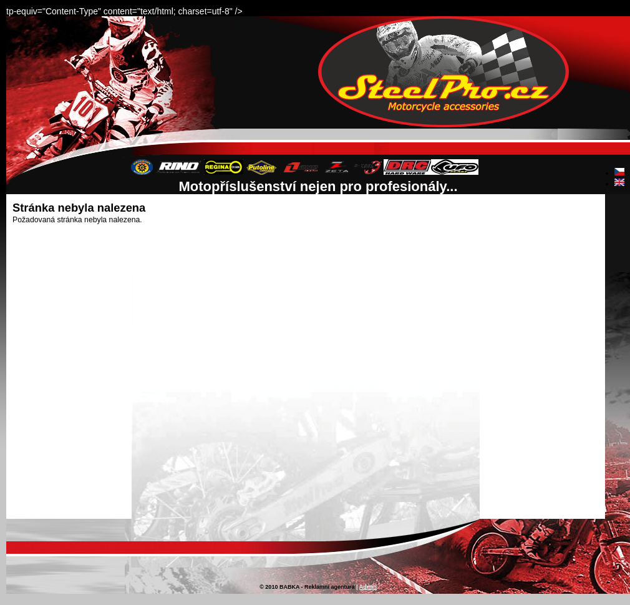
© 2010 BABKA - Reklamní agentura (306, 587)
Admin (368, 587)
